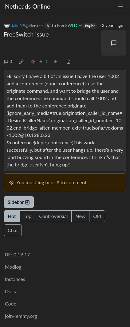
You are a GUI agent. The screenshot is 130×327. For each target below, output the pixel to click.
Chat (13, 230)
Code (10, 303)
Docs (10, 291)
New (80, 216)
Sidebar (19, 202)
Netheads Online (27, 6)
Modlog (13, 267)
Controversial (53, 216)
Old (97, 216)
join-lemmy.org (21, 316)
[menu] (120, 6)
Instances (15, 279)
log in (43, 182)
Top (28, 216)
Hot (12, 216)
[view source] (68, 61)
